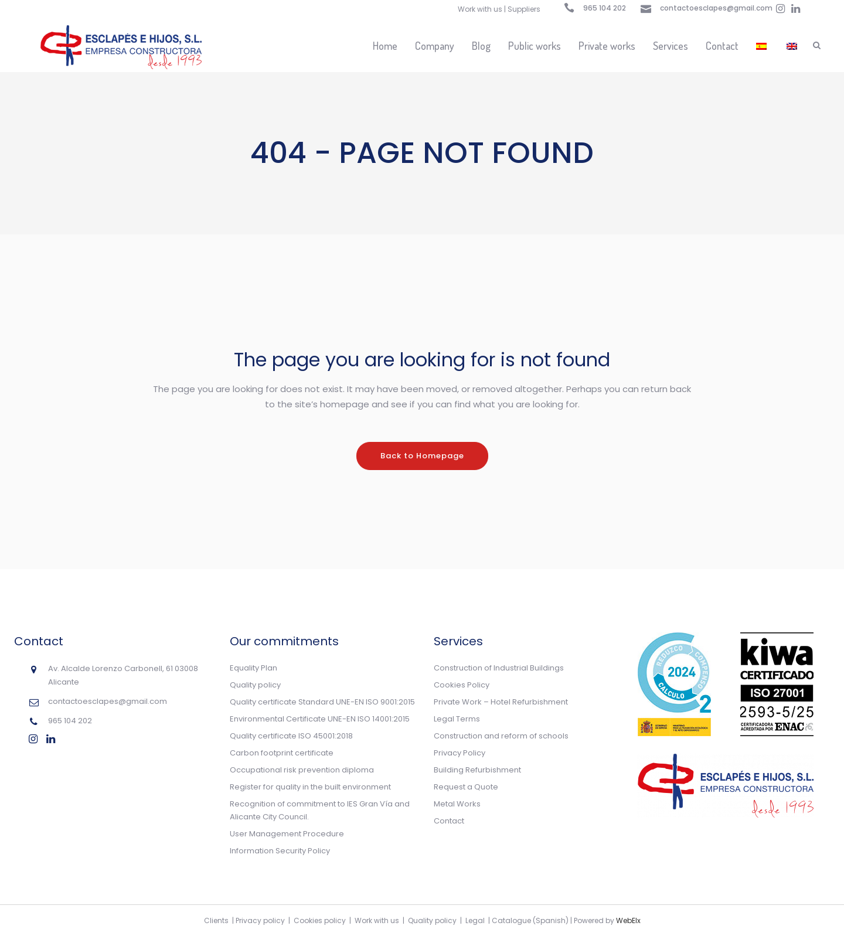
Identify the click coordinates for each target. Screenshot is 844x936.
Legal (475, 920)
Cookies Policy (461, 684)
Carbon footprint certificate (281, 752)
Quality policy (255, 684)
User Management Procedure (287, 833)
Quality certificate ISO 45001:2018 (291, 735)
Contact (449, 820)
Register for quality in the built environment (310, 786)
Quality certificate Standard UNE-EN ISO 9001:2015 (322, 701)
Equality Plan (253, 667)
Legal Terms (457, 718)
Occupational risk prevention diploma (302, 769)
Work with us (480, 9)
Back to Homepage (422, 455)
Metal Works (457, 803)
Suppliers (524, 9)
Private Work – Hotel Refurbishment (501, 701)
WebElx (628, 920)
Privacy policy (260, 920)
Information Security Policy (280, 850)
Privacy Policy (459, 752)
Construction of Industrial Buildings (499, 667)
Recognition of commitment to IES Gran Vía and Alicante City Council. (320, 810)
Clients (216, 920)
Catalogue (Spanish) (530, 920)
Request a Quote (466, 786)
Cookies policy (320, 920)
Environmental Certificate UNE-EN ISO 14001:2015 (320, 718)
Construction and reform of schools (501, 735)
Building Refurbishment (477, 769)
